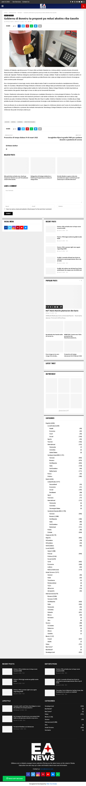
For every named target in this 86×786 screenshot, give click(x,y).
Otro (49, 620)
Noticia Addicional (53, 569)
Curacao (52, 458)
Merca (49, 615)
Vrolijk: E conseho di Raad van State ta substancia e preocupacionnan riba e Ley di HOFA (69, 259)
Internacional (50, 593)
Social (51, 436)
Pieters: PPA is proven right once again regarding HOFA (68, 248)
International (51, 444)
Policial (50, 553)
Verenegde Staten (54, 508)
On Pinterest (51, 374)
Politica (50, 556)
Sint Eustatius (53, 468)
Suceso (48, 623)
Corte (49, 561)
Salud (49, 551)
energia (13, 121)
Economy (52, 431)
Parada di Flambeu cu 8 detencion (24, 727)
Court (51, 434)
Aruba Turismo (50, 572)
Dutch (47, 479)
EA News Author (10, 21)
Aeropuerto (51, 591)
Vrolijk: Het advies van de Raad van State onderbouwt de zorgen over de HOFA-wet (69, 269)
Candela (50, 633)
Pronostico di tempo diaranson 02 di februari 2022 (73, 355)
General (50, 575)
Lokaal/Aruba (52, 482)
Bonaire (6, 15)
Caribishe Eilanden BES (55, 511)
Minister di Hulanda (30, 121)
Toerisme (50, 498)
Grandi (50, 639)
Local (47, 548)
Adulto (50, 641)
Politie (49, 529)
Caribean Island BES (54, 455)
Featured (11, 15)
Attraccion (51, 588)
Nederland (52, 527)
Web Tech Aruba (51, 784)
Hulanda (50, 612)
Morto (47, 636)
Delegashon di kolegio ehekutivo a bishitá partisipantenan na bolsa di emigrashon (41, 178)
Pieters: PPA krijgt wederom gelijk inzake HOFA (69, 238)
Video (47, 644)
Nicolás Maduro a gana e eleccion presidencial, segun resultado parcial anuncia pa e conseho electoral (68, 178)
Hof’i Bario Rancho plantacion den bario (62, 310)
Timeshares (51, 580)
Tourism (50, 442)
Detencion (51, 628)
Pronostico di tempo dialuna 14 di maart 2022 (21, 137)
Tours (49, 585)
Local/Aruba (51, 426)
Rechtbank (52, 492)
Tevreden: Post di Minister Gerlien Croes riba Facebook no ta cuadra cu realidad (69, 691)
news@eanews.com (46, 769)
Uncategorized (50, 652)
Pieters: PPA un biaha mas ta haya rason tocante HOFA (69, 227)
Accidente (51, 625)
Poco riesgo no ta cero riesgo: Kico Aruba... (52, 355)
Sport (49, 495)
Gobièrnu (20, 121)
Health (51, 428)
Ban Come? (49, 647)
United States (53, 452)
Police (49, 474)
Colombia (52, 450)
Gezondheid (53, 484)
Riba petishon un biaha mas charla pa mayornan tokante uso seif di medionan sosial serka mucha (16, 178)
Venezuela (52, 447)
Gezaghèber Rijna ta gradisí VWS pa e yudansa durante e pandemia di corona (65, 138)
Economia (51, 564)
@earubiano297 (64, 411)
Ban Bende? (49, 649)
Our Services (17, 2)
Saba (50, 466)
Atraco (50, 631)
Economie (52, 487)
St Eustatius (49, 543)
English (48, 423)
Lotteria (50, 567)
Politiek (50, 532)
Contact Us (25, 2)
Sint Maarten (53, 463)
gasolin (7, 121)
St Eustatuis (49, 540)
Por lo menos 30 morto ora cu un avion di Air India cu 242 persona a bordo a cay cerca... (27, 717)
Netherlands (53, 471)
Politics (50, 476)
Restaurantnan (52, 583)
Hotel (49, 577)
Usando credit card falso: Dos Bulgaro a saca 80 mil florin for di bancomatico (27, 707)
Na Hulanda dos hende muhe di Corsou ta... (54, 335)
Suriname (50, 617)
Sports (50, 439)
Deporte (48, 537)
